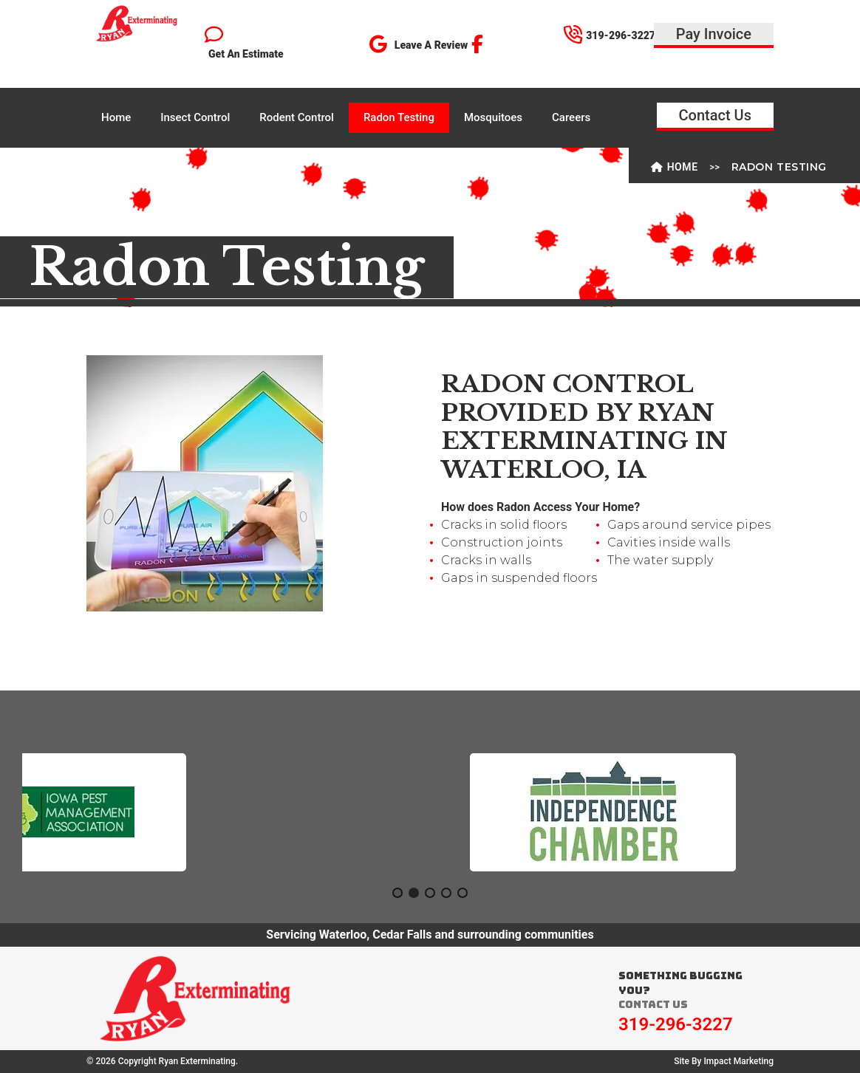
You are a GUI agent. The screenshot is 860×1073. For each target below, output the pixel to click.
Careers (571, 117)
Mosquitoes (493, 117)
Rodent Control (296, 117)
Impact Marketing (738, 1061)
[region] (430, 812)
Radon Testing (399, 117)
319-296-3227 (675, 1024)
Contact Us (715, 115)
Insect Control (195, 117)
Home (116, 117)
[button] (155, 812)
